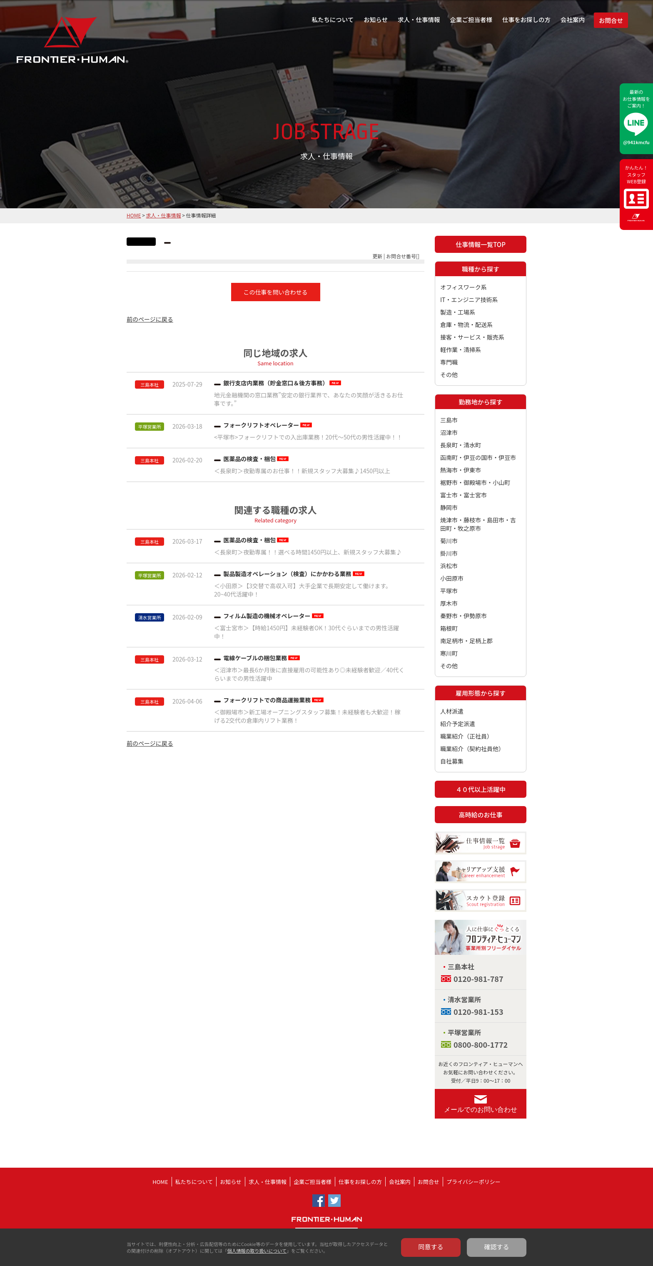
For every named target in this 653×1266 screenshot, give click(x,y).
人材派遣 (452, 711)
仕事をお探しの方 (526, 19)
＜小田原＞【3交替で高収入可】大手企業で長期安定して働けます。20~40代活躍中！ (302, 590)
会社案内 (573, 19)
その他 (449, 374)
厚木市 (449, 603)
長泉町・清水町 (460, 445)
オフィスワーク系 (463, 287)
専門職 (449, 362)
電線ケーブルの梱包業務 (255, 658)
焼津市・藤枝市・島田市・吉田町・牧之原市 (478, 524)
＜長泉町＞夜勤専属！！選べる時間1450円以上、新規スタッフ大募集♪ (308, 552)
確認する (496, 1246)
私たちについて (333, 19)
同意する (431, 1246)
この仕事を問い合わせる (276, 292)
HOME (134, 215)
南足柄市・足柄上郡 (466, 641)
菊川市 (449, 541)
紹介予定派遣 (457, 723)
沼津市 (449, 432)
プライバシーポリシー (473, 1182)
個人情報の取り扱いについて (257, 1250)
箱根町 (449, 628)
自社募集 (452, 761)
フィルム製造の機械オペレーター (266, 616)
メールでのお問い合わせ (480, 1109)
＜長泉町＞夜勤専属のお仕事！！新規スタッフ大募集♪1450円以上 (302, 471)
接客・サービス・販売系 (472, 337)
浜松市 (449, 566)
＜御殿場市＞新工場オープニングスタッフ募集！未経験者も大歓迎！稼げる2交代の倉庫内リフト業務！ (307, 716)
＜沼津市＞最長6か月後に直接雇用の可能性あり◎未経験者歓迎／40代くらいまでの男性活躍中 (309, 674)
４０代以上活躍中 (481, 789)
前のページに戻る (150, 319)
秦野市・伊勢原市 (463, 616)
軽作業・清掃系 (460, 349)
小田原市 (452, 578)
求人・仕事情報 (419, 19)
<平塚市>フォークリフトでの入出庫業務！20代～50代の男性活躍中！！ (308, 437)
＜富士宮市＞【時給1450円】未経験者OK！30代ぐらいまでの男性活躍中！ (306, 632)
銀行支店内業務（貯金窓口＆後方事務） (275, 383)
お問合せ (611, 20)
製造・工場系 (457, 312)
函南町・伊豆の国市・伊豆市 (478, 457)
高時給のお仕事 (480, 814)
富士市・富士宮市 (463, 495)
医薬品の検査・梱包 (249, 458)
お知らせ (376, 19)
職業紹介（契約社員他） (472, 748)
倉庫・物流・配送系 (466, 324)
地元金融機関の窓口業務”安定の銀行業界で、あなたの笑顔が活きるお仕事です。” (308, 399)
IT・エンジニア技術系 (469, 299)
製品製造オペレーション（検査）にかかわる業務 (287, 573)
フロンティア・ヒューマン (51, 46)
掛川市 (449, 553)
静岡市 (449, 507)
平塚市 (449, 591)
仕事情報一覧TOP (481, 244)
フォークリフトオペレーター (261, 425)
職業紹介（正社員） (466, 736)
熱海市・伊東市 (460, 470)
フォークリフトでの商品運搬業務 (267, 700)
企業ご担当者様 (471, 19)
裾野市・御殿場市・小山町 (475, 482)
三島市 (449, 420)
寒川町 (449, 653)
